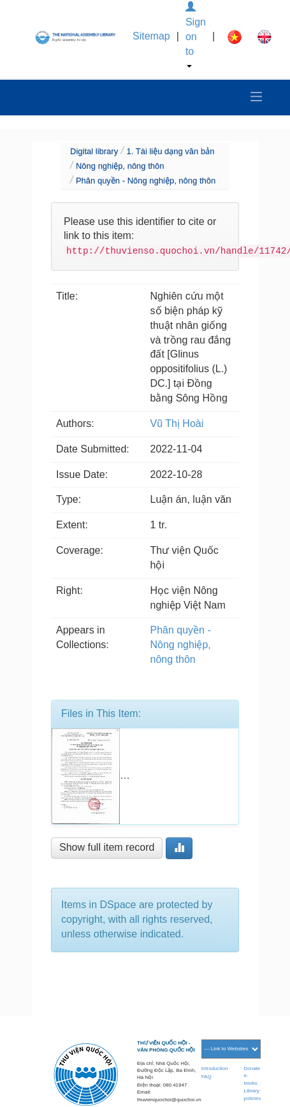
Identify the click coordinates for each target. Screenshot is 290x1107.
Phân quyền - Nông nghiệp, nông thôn (145, 180)
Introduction (214, 1068)
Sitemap (151, 36)
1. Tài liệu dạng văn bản (171, 151)
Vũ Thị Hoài (177, 423)
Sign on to (195, 35)
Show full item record (106, 847)
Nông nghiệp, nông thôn (120, 166)
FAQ (206, 1077)
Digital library (94, 151)
